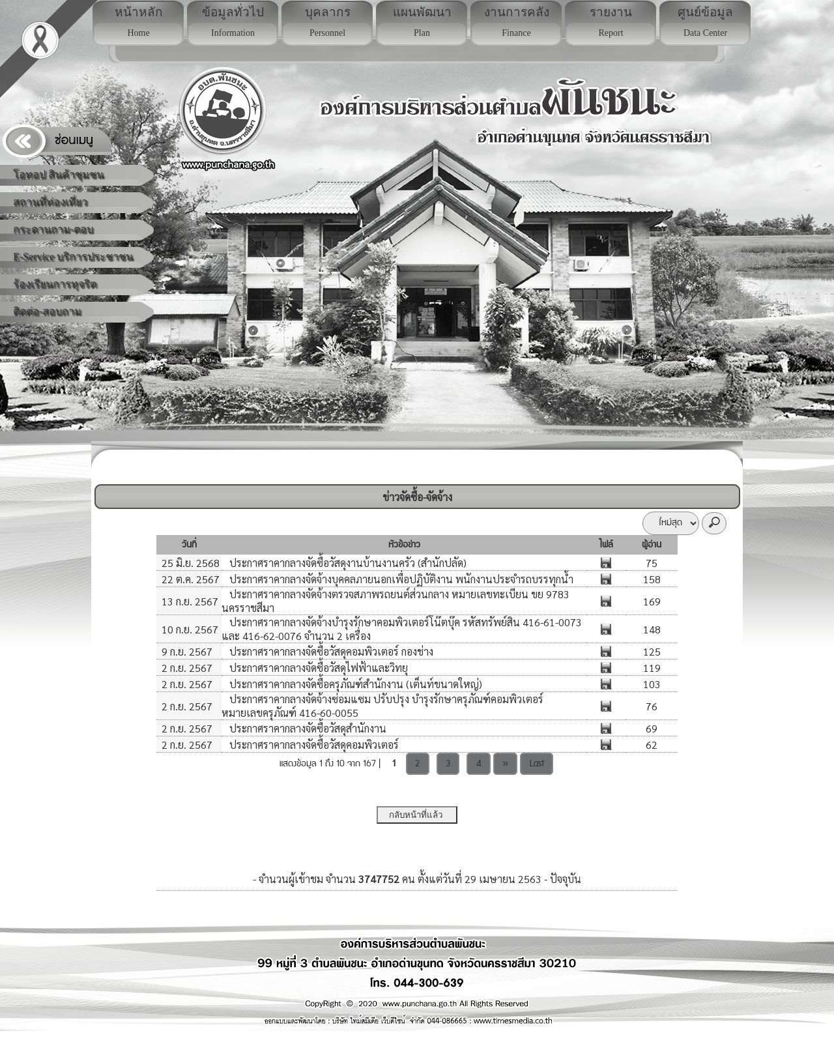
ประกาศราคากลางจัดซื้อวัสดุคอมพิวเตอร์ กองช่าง (330, 651)
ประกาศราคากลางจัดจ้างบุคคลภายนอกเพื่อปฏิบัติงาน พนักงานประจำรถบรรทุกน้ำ (400, 579)
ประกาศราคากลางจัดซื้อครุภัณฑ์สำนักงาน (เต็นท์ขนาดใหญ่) (354, 684)
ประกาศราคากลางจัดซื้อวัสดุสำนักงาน (306, 728)
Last (537, 764)
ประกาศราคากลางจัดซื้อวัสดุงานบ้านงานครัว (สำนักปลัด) (347, 563)
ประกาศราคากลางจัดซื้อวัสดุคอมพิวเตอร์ (313, 744)
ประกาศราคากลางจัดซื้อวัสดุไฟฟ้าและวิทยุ (317, 667)
